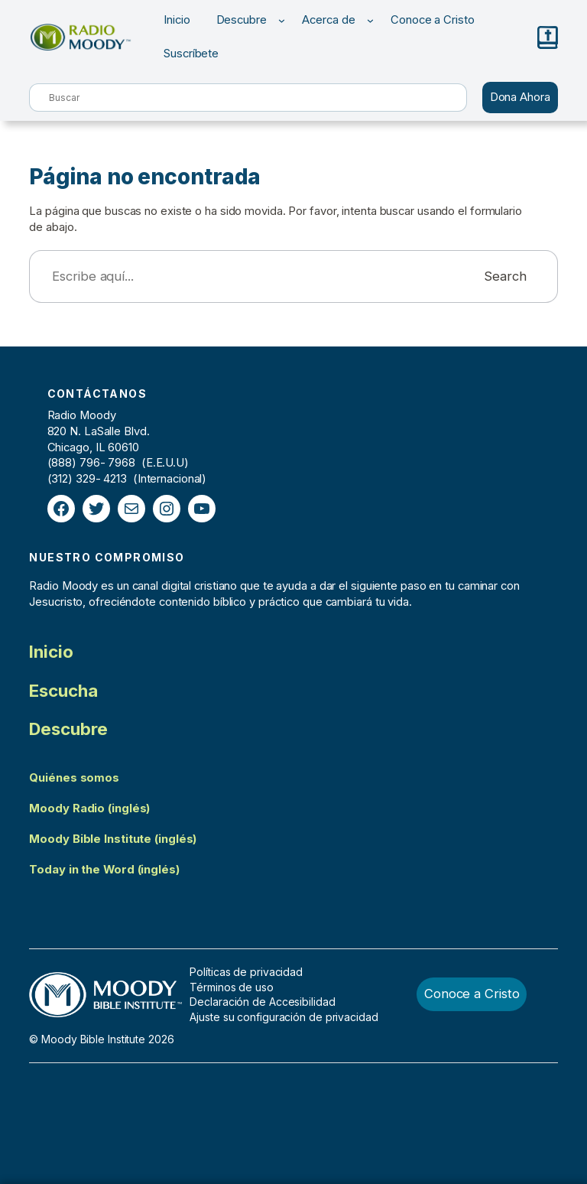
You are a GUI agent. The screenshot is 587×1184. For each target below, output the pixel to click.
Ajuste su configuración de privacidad (284, 1016)
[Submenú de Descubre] (281, 20)
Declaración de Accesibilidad (262, 1001)
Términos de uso (232, 987)
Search (505, 276)
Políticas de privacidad (246, 971)
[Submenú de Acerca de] (370, 20)
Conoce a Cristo (472, 993)
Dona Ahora (520, 97)
